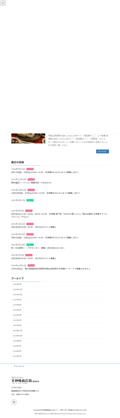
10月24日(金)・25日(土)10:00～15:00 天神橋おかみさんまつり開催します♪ (45, 193)
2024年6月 (17, 351)
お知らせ (30, 200)
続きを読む (102, 151)
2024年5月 (17, 356)
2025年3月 (17, 320)
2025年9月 (17, 299)
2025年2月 (17, 325)
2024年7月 (17, 346)
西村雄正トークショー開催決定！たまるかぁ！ (32, 182)
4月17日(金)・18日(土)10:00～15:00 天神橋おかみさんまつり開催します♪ (45, 172)
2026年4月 (17, 284)
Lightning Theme (59, 413)
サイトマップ (19, 366)
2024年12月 (17, 330)
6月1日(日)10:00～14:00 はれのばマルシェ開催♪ (34, 227)
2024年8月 (17, 341)
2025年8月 (17, 305)
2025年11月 (17, 289)
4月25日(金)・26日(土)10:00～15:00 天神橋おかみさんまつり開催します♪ (45, 237)
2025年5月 (17, 310)
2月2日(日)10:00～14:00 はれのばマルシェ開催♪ (34, 258)
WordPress (46, 413)
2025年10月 (17, 294)
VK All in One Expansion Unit (76, 413)
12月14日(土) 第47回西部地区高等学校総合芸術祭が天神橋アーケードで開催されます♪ (50, 268)
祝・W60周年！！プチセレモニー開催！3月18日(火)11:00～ (38, 248)
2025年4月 (17, 315)
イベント (30, 169)
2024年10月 (17, 335)
